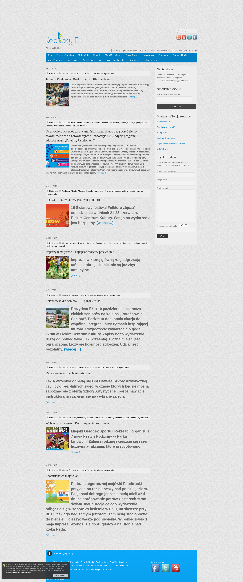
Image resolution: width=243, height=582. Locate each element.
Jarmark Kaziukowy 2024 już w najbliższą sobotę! (78, 79)
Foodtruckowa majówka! (62, 476)
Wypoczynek (102, 243)
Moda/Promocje (55, 60)
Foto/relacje (72, 60)
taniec (106, 295)
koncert (117, 191)
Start (50, 55)
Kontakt (173, 50)
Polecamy (81, 418)
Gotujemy (163, 55)
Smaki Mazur (132, 55)
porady (50, 126)
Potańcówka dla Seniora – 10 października (73, 301)
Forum (194, 50)
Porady (87, 122)
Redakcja (53, 73)
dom (124, 243)
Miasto (65, 73)
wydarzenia (109, 73)
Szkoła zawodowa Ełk (166, 127)
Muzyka (81, 191)
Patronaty (116, 50)
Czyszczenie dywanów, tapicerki (171, 143)
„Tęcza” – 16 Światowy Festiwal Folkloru (73, 199)
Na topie (73, 243)
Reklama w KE (163, 50)
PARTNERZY (184, 50)
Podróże (113, 562)
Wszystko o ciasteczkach (21, 573)
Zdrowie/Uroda (180, 55)
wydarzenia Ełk (72, 126)
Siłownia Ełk (162, 149)
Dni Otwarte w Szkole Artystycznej (68, 373)
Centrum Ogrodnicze (166, 138)
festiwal (118, 418)
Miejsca (65, 243)
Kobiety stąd (149, 55)
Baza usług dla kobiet (116, 60)
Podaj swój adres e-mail (168, 94)
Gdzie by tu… (150, 60)
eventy (92, 73)
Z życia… (134, 60)
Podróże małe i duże (91, 60)
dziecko (116, 122)
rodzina (50, 246)
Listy (141, 50)
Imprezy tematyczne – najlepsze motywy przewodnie (80, 252)
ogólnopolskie (140, 122)
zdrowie (83, 126)
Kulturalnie (83, 55)
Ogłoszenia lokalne (129, 50)
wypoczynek (59, 246)
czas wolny (116, 243)
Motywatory (107, 569)
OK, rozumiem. (60, 575)
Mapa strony (150, 50)
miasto (100, 73)
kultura (125, 191)
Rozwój (96, 55)
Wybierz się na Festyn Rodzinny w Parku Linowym (79, 423)
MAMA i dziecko (113, 55)
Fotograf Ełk (162, 132)
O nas (108, 50)
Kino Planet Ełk (163, 122)
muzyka (139, 191)
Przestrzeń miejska (65, 55)
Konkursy (66, 191)
